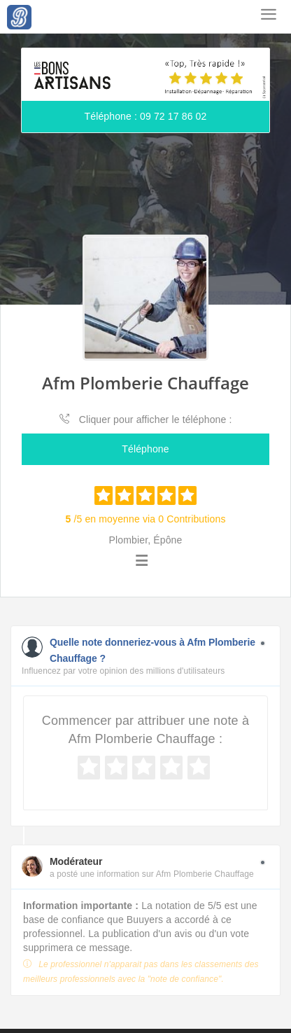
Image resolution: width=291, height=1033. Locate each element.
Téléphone (145, 449)
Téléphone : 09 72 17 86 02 (146, 116)
